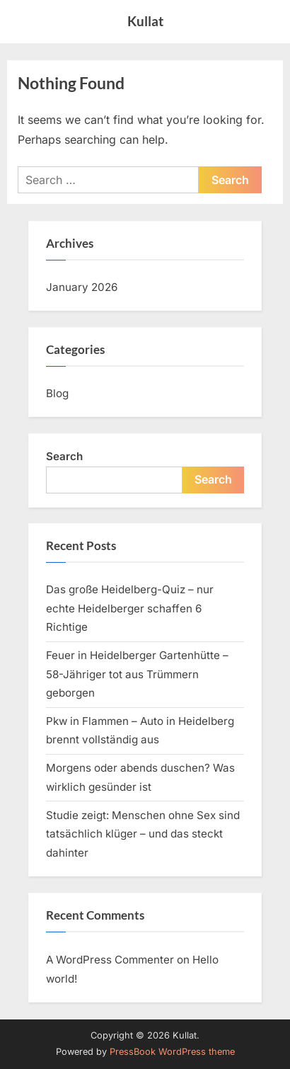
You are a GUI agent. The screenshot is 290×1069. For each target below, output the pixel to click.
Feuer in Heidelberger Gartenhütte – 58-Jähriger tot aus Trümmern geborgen (137, 673)
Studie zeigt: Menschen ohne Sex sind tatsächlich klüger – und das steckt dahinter (143, 833)
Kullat (145, 21)
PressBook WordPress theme (172, 1051)
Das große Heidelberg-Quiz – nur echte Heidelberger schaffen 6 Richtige (130, 608)
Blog (57, 393)
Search (64, 456)
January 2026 (81, 287)
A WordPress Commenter (110, 959)
